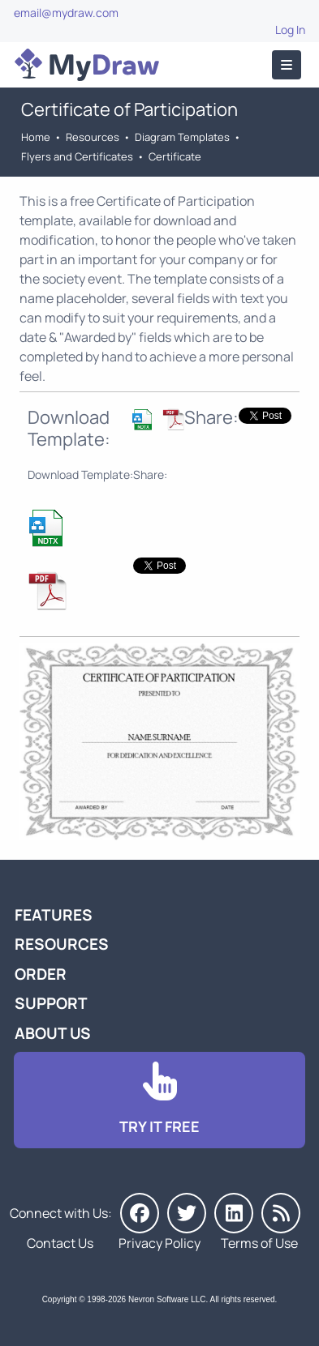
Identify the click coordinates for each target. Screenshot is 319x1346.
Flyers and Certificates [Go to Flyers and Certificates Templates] (77, 156)
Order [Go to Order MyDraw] (41, 974)
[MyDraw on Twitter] (186, 1213)
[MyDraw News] (280, 1213)
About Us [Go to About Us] (53, 1033)
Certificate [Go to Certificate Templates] (175, 156)
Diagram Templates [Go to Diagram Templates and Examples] (182, 137)
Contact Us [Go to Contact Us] (60, 1243)
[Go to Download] (159, 1100)
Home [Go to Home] (35, 137)
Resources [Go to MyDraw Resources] (92, 137)
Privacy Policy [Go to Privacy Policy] (159, 1243)
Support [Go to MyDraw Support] (51, 1003)
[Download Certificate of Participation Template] (142, 428)
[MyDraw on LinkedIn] (233, 1213)
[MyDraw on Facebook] (139, 1213)
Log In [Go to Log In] (290, 29)
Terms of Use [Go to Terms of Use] (259, 1243)
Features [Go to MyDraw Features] (54, 914)
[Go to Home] (87, 65)
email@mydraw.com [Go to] (66, 12)
